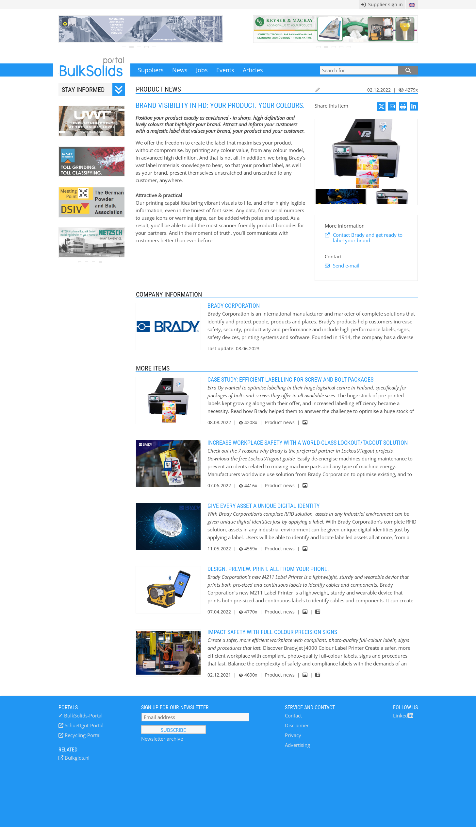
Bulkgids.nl (76, 757)
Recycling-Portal (82, 735)
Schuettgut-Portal (83, 725)
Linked (403, 715)
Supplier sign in (382, 4)
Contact (293, 715)
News (180, 70)
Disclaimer (297, 725)
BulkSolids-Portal (80, 715)
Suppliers (151, 70)
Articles (253, 70)
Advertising (297, 745)
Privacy (293, 735)
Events (225, 70)
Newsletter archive (162, 738)
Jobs (202, 70)
